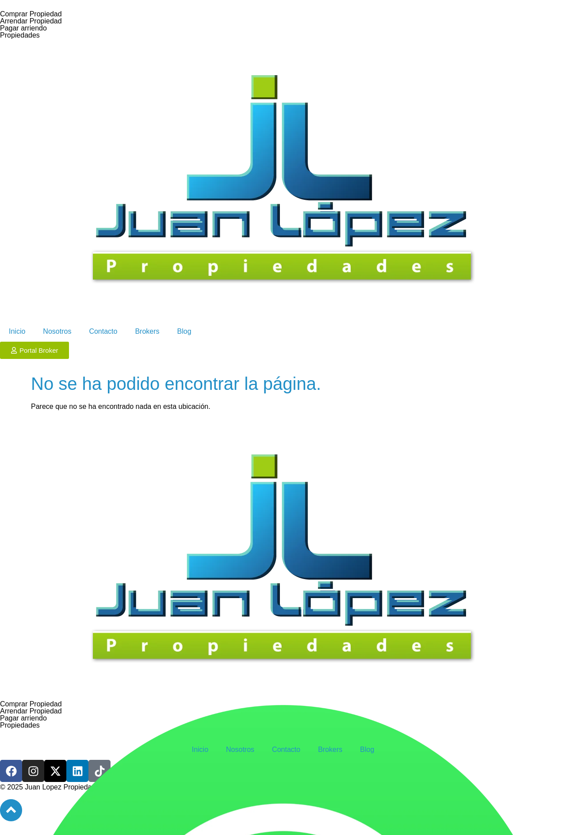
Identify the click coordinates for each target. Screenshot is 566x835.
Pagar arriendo (23, 28)
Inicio (17, 331)
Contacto (103, 331)
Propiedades (20, 35)
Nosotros (57, 331)
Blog (184, 331)
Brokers (147, 331)
